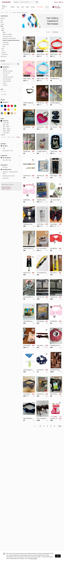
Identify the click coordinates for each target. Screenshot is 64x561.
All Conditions (6, 157)
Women (13, 7)
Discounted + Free (7, 150)
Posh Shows (40, 7)
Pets (6, 12)
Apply (18, 137)
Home (27, 7)
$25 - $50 (5, 124)
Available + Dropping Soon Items (9, 172)
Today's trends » (6, 189)
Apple (3, 83)
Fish (3, 50)
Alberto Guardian (7, 71)
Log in (56, 2)
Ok (58, 556)
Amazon (4, 75)
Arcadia (4, 85)
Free (3, 148)
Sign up (61, 2)
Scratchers (6, 44)
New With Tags (6, 160)
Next (60, 426)
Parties (33, 7)
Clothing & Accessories (9, 38)
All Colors (5, 102)
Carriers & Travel (7, 36)
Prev (34, 426)
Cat (10, 12)
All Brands (5, 67)
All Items (4, 146)
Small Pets (5, 54)
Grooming (5, 42)
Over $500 (5, 132)
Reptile (4, 52)
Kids (22, 7)
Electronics (4, 56)
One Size (4, 94)
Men (18, 7)
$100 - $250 (5, 128)
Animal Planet (6, 79)
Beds (4, 32)
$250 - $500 (5, 130)
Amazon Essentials (7, 77)
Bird (3, 48)
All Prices (4, 120)
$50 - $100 (5, 126)
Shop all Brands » (7, 187)
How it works (47, 7)
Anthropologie (6, 81)
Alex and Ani (5, 73)
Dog (3, 28)
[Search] (28, 2)
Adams (4, 69)
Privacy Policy (33, 558)
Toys (4, 46)
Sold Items (5, 178)
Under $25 (5, 122)
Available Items (6, 169)
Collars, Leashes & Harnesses (20, 12)
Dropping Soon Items (8, 176)
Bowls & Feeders (7, 34)
